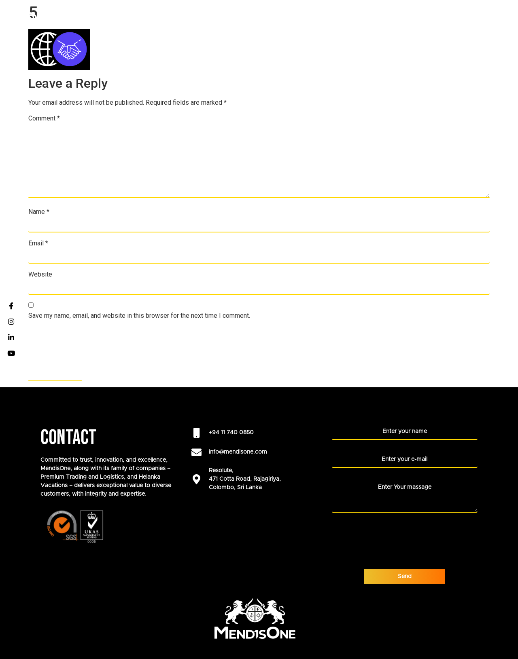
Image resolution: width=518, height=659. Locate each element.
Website (40, 274)
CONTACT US (489, 34)
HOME (142, 16)
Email (38, 243)
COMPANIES (184, 16)
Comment (44, 118)
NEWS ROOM (457, 16)
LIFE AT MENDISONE (398, 16)
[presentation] (89, 345)
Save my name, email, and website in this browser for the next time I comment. (139, 316)
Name (38, 212)
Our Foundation (328, 16)
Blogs (498, 16)
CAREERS (230, 16)
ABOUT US (271, 16)
